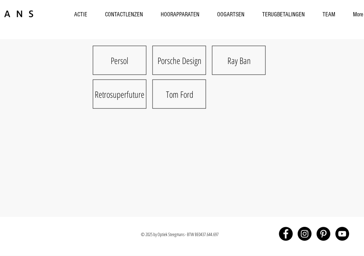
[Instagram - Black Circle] (304, 234)
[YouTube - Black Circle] (342, 234)
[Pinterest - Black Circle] (323, 234)
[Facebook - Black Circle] (286, 234)
